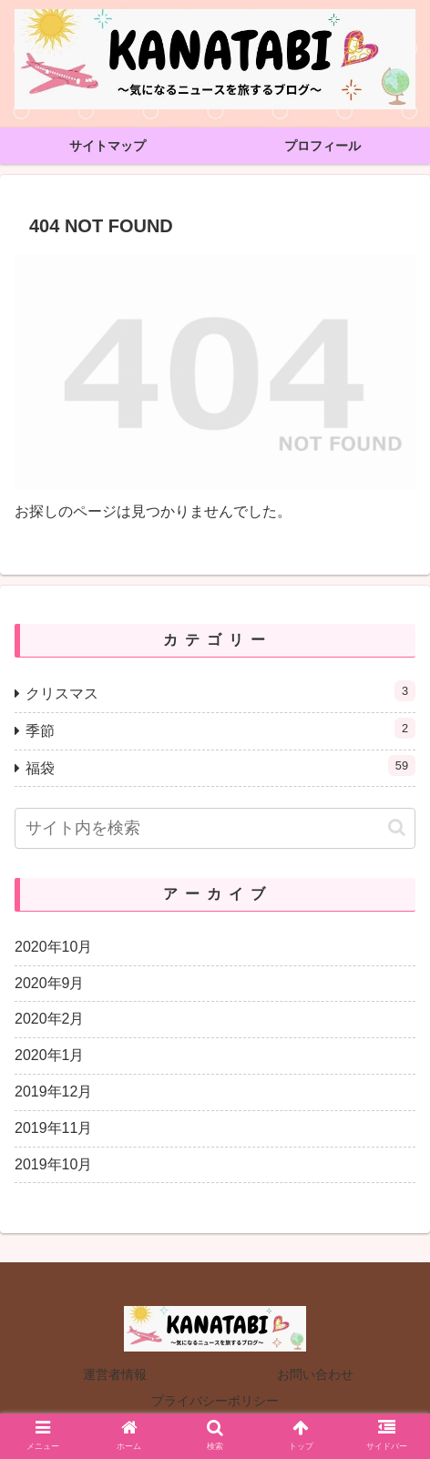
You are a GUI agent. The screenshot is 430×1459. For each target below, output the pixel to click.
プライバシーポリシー (215, 1400)
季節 (220, 728)
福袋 (220, 765)
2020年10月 (53, 946)
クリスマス (220, 690)
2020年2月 (50, 1018)
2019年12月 (53, 1091)
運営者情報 (115, 1374)
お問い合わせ (315, 1374)
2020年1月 (50, 1055)
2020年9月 (50, 983)
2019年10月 (53, 1164)
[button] (397, 827)
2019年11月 (53, 1128)
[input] (215, 828)
